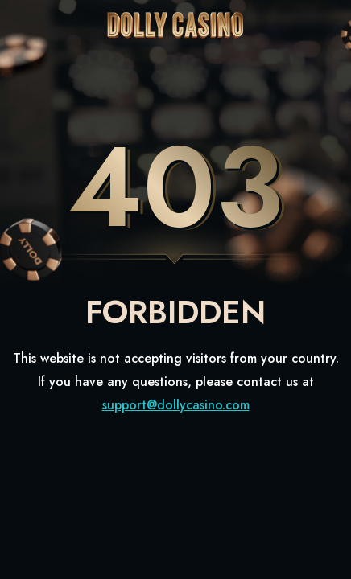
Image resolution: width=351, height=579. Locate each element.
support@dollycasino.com (176, 405)
